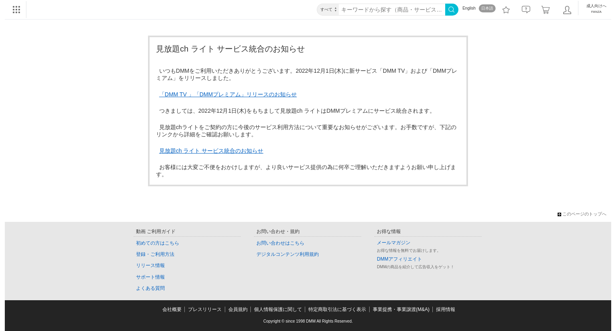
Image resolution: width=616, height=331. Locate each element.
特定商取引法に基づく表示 (337, 309)
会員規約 (238, 309)
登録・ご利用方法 (155, 254)
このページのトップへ (582, 213)
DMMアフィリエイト (399, 259)
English (469, 8)
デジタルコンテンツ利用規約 (287, 254)
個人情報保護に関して (278, 309)
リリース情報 (150, 265)
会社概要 (172, 309)
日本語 (487, 8)
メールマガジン (393, 242)
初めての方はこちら (157, 243)
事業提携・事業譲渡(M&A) (401, 309)
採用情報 (445, 309)
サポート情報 (150, 277)
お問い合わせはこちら (280, 243)
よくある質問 (150, 288)
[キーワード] (392, 10)
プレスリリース (205, 309)
